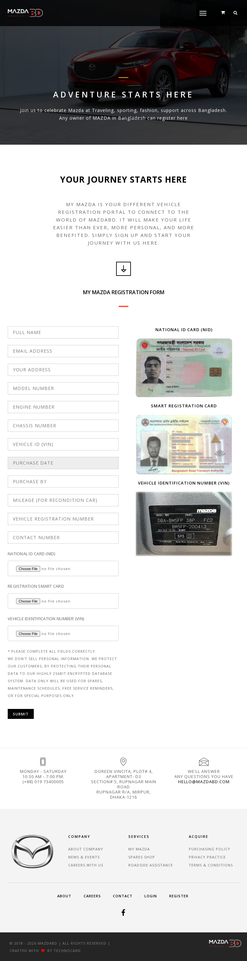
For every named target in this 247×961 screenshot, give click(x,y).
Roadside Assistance (150, 865)
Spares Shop (141, 857)
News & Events (84, 857)
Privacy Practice (207, 857)
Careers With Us (85, 865)
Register (178, 895)
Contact (123, 895)
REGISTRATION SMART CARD (36, 586)
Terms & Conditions (211, 865)
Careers (92, 895)
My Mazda (139, 849)
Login (150, 895)
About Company (85, 849)
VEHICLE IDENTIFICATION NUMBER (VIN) (46, 618)
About (64, 895)
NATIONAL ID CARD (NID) (31, 554)
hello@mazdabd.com (204, 781)
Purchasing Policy (209, 849)
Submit (21, 714)
